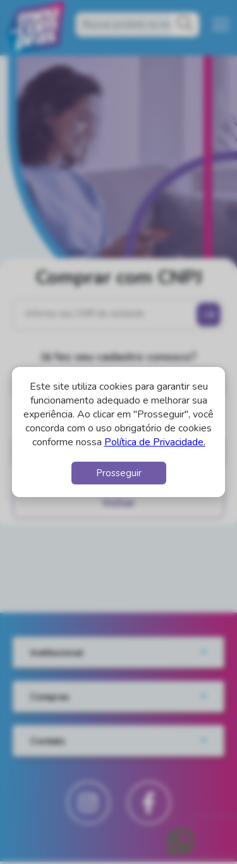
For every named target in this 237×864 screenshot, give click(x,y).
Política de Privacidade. (154, 442)
